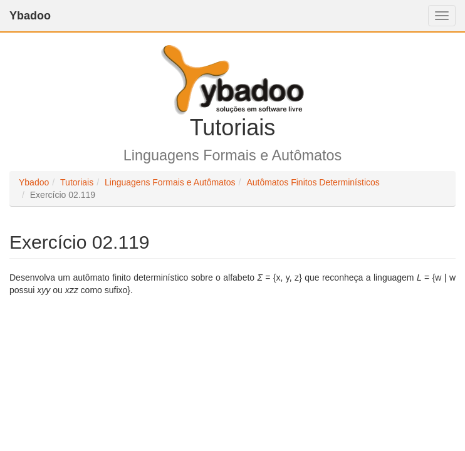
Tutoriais (76, 182)
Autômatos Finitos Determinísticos (312, 182)
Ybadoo (30, 15)
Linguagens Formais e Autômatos (170, 182)
